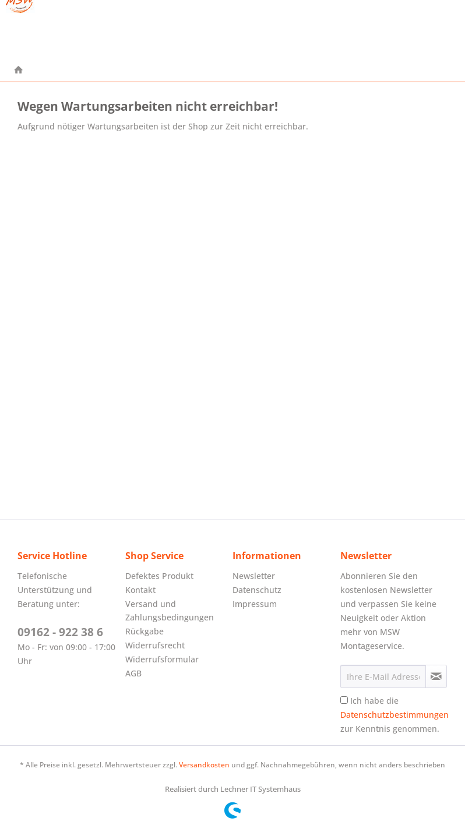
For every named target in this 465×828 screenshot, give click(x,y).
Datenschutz (257, 589)
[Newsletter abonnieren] (436, 676)
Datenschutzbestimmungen (394, 714)
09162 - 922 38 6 (60, 632)
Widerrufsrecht (155, 645)
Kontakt (140, 589)
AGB (133, 673)
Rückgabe (144, 631)
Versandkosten (204, 765)
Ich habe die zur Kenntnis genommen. (394, 714)
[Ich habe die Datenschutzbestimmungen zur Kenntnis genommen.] (344, 700)
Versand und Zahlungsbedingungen (169, 610)
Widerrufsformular (162, 659)
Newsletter (254, 575)
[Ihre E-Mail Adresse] (383, 676)
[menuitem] (18, 70)
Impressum (255, 603)
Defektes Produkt (159, 575)
